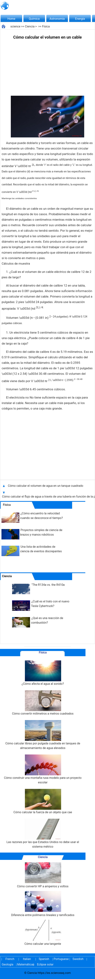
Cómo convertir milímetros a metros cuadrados (43, 702)
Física (46, 26)
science (15, 26)
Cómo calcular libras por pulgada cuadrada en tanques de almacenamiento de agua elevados (42, 735)
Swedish (77, 959)
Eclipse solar (45, 964)
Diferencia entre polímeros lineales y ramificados (42, 904)
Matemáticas (24, 964)
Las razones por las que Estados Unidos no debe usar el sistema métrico (43, 833)
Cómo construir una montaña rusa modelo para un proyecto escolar (42, 769)
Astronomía (57, 18)
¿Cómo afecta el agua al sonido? (43, 672)
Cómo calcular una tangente (43, 933)
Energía (80, 18)
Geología (7, 964)
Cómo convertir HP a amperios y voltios (42, 875)
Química (34, 18)
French (9, 959)
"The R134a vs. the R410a (48, 584)
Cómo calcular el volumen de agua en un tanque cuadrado (45, 485)
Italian (27, 959)
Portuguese (61, 959)
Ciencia (30, 26)
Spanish (44, 959)
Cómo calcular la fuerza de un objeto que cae (43, 801)
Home (11, 18)
